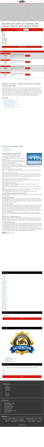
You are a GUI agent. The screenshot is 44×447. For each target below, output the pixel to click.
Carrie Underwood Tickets (10, 410)
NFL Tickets (38, 418)
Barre (4, 291)
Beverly (4, 293)
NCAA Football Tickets (32, 420)
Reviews (39, 421)
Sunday (3, 33)
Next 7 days (4, 42)
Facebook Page (20, 191)
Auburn (4, 289)
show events (22, 79)
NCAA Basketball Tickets (18, 420)
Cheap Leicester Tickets (9, 105)
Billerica (4, 295)
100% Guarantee (29, 418)
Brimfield (5, 304)
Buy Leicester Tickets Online (9, 103)
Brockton (5, 305)
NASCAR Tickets (8, 409)
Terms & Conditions (12, 418)
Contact (21, 418)
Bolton (4, 296)
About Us (7, 386)
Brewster (5, 302)
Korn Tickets (7, 402)
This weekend (4, 40)
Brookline (5, 307)
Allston (4, 279)
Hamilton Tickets (8, 405)
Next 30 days (4, 43)
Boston (4, 297)
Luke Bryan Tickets (8, 407)
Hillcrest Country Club (7, 148)
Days (3, 31)
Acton (4, 275)
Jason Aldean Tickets (9, 406)
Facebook (7, 390)
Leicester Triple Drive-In (7, 149)
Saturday (3, 36)
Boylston (5, 299)
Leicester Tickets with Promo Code (11, 102)
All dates (4, 38)
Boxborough (5, 298)
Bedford (4, 292)
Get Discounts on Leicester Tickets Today (12, 107)
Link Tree (7, 393)
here (19, 157)
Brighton (5, 303)
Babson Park (5, 290)
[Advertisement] (21, 135)
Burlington (5, 308)
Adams (4, 276)
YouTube (7, 394)
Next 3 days (4, 41)
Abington (5, 274)
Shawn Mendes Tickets (9, 403)
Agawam (5, 278)
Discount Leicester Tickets (9, 101)
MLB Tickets (22, 421)
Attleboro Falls (6, 287)
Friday (3, 35)
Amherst (4, 280)
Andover (4, 281)
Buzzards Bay (6, 309)
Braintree (5, 301)
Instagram (7, 388)
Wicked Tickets (7, 412)
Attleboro (5, 286)
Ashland (4, 284)
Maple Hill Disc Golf (6, 150)
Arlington (5, 283)
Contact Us (7, 387)
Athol (4, 285)
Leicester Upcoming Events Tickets (11, 99)
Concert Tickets (31, 421)
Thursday (4, 34)
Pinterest (7, 395)
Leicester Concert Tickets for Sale (11, 104)
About (4, 418)
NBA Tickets (7, 420)
